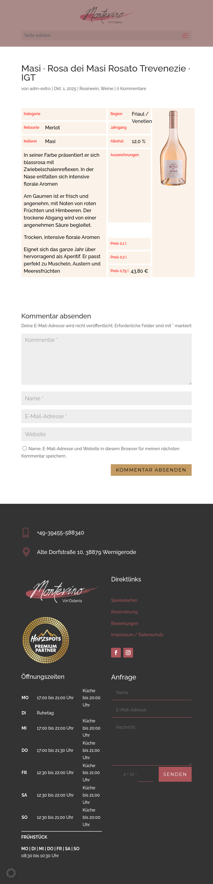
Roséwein (89, 88)
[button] (11, 873)
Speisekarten (124, 600)
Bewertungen (124, 623)
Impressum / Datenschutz (137, 634)
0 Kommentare (131, 88)
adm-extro (40, 88)
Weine (107, 88)
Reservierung (124, 611)
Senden (175, 774)
